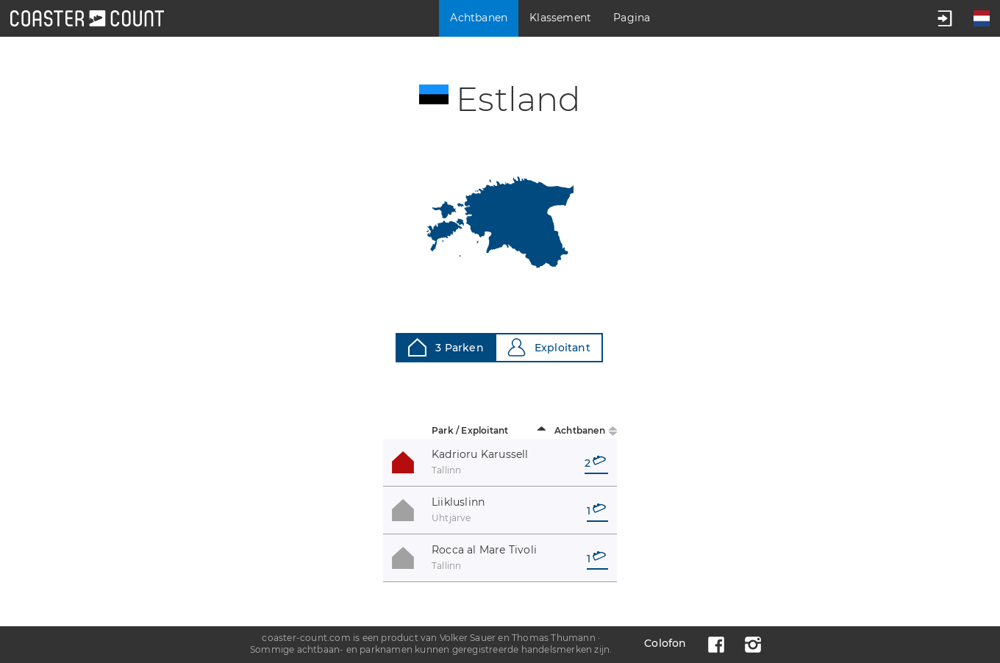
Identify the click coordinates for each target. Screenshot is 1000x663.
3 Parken (446, 347)
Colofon (665, 643)
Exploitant (548, 347)
